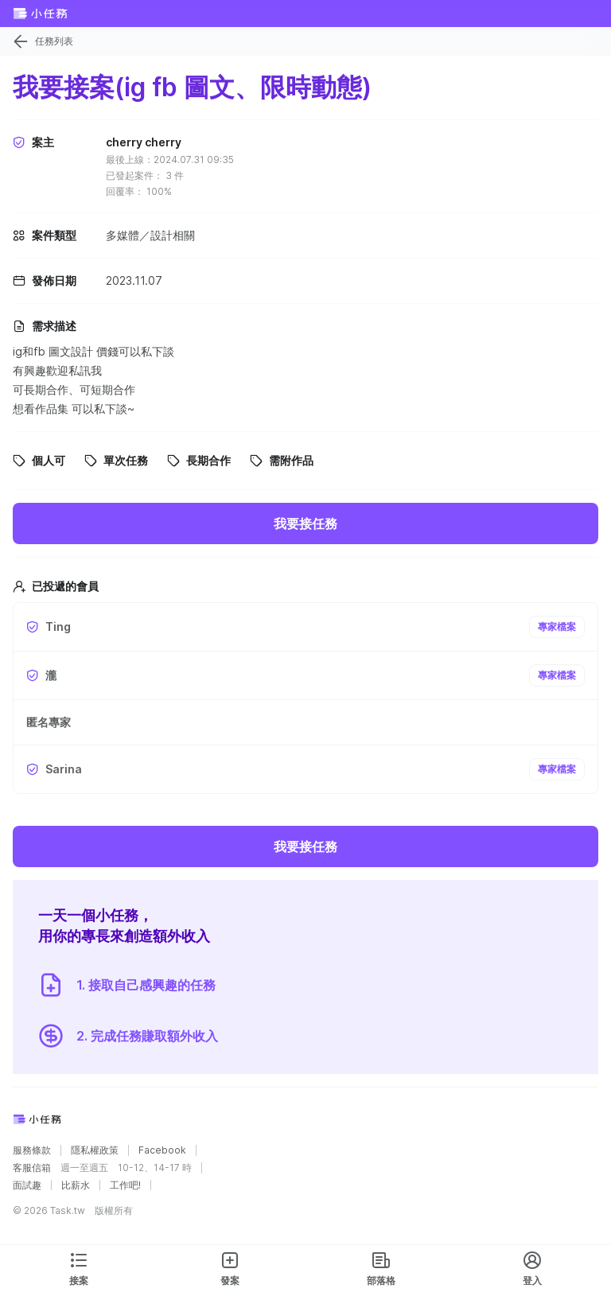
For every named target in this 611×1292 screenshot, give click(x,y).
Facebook (162, 1150)
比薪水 (75, 1185)
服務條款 (32, 1150)
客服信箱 (32, 1167)
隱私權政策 (95, 1150)
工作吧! (125, 1185)
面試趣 (27, 1185)
